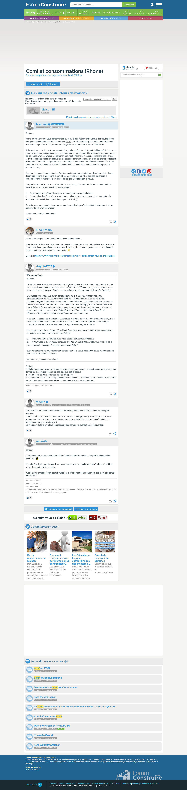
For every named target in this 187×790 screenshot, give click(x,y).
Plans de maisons (111, 13)
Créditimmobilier (84, 13)
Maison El (48, 109)
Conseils (71, 13)
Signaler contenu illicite (66, 784)
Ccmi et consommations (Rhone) (64, 71)
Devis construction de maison (36, 558)
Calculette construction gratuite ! (102, 558)
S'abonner (151, 68)
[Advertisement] (93, 43)
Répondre (52, 84)
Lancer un (58, 509)
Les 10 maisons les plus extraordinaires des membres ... (81, 559)
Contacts (53, 784)
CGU (112, 784)
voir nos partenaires (32, 769)
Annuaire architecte (111, 18)
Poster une (86, 509)
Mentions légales (83, 784)
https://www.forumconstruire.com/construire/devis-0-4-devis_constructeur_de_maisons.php (74, 256)
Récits (44, 13)
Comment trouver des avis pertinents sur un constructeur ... (60, 559)
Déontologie (126, 784)
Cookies (155, 784)
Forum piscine (145, 18)
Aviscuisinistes (156, 13)
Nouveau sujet (35, 84)
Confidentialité (145, 784)
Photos (58, 13)
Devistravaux (127, 13)
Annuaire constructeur (41, 18)
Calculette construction (99, 784)
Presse (117, 784)
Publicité (135, 784)
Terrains (96, 13)
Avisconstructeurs (142, 13)
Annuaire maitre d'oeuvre (76, 18)
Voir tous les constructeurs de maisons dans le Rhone (93, 117)
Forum (29, 13)
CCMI (68, 142)
